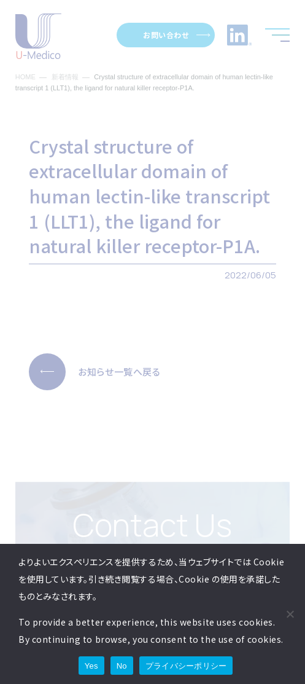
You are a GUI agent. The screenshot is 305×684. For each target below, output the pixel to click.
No (122, 665)
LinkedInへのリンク (239, 35)
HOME (25, 77)
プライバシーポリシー (186, 665)
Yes (91, 665)
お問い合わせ (165, 34)
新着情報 (65, 77)
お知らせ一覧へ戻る (119, 371)
